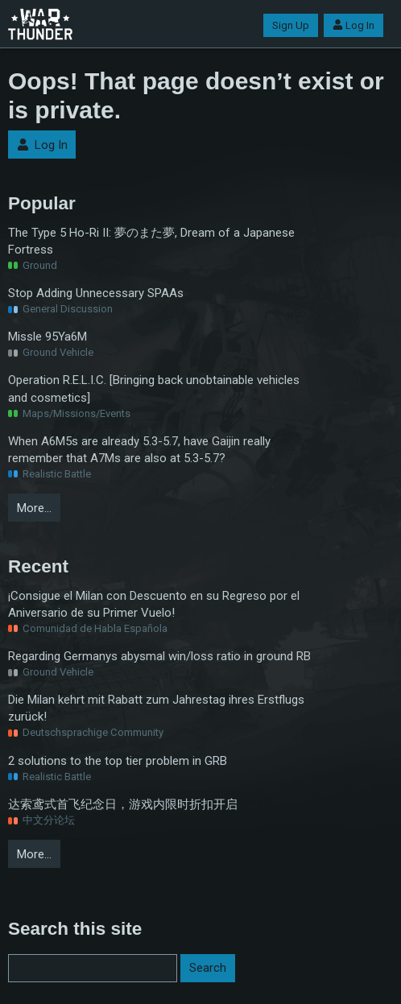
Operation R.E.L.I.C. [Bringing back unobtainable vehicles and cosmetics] (154, 388)
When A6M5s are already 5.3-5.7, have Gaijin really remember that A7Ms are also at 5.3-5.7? (139, 449)
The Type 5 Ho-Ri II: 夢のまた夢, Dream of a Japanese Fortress (151, 241)
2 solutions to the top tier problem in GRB (117, 761)
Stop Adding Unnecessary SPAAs (96, 293)
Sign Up (290, 25)
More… (34, 508)
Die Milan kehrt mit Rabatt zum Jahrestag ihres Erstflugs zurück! (156, 708)
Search (207, 968)
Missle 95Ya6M (47, 336)
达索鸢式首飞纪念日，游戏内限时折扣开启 (123, 804)
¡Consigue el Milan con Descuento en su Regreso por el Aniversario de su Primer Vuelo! (154, 604)
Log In (353, 25)
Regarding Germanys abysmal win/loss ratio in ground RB (159, 656)
